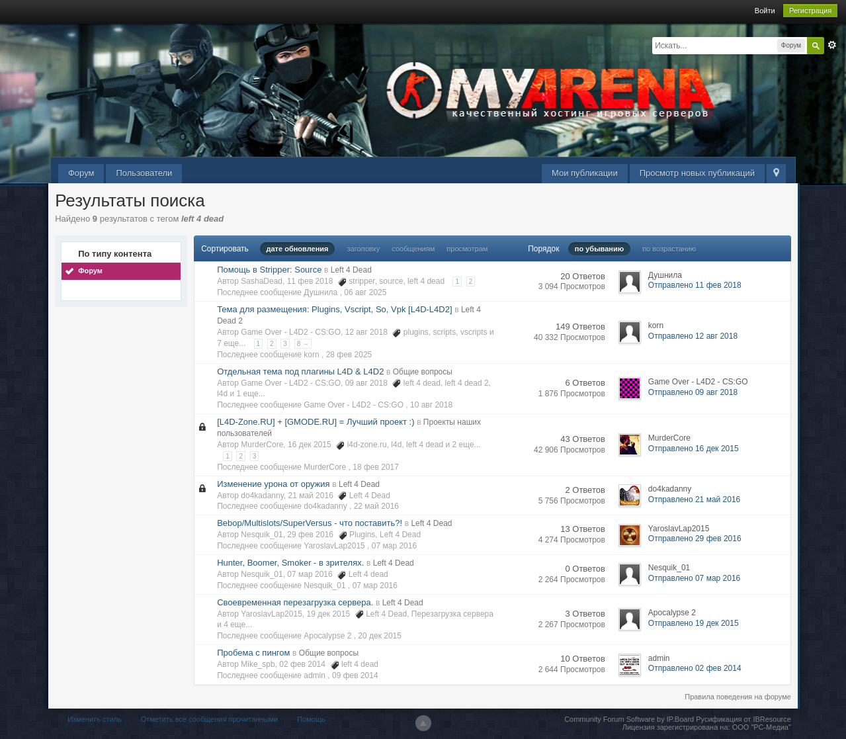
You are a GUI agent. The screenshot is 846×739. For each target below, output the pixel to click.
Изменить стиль (94, 719)
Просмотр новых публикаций (697, 173)
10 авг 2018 (431, 405)
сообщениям (413, 249)
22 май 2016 (376, 506)
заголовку (363, 249)
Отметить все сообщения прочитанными (209, 719)
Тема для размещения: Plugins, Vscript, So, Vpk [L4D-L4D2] (334, 309)
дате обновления (298, 249)
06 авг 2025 (365, 292)
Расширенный (832, 45)
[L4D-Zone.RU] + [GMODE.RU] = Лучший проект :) (315, 422)
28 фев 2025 (349, 354)
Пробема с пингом (253, 653)
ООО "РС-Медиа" (761, 727)
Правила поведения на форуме (738, 697)
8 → (303, 343)
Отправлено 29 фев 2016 (694, 538)
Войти (765, 11)
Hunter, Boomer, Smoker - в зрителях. (290, 563)
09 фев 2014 (355, 675)
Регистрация (810, 11)
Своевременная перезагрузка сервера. (295, 602)
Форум (81, 173)
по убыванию (599, 249)
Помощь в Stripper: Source (269, 270)
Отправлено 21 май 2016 (694, 499)
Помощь (311, 719)
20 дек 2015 (380, 635)
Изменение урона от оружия (273, 484)
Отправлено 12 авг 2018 (693, 336)
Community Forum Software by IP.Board (629, 719)
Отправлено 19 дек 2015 (693, 623)
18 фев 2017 (376, 467)
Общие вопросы (422, 371)
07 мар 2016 (394, 545)
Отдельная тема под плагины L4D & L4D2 (300, 371)
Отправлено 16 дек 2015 (693, 448)
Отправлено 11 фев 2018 (694, 285)
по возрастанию (669, 249)
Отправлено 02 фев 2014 (694, 668)
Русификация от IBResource (742, 719)
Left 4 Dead (351, 270)
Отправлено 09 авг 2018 (693, 392)
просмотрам (466, 249)
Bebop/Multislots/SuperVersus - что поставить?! (309, 523)
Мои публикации (585, 173)
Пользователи (144, 173)
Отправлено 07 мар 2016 (694, 578)
